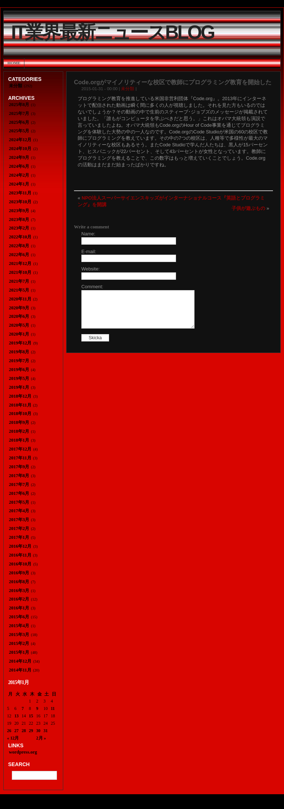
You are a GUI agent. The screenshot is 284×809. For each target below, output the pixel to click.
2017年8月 (19, 475)
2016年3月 (19, 590)
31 (46, 730)
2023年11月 (20, 193)
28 (23, 730)
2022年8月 (19, 245)
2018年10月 (20, 413)
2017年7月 (19, 484)
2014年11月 (20, 670)
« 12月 (13, 738)
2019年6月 (19, 369)
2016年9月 (19, 572)
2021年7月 (19, 281)
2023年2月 (19, 228)
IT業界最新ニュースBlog (112, 32)
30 (38, 730)
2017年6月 (19, 493)
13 (16, 716)
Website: (90, 269)
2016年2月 (19, 599)
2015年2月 (19, 643)
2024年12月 (20, 139)
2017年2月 (19, 528)
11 (53, 708)
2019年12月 (20, 343)
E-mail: (88, 251)
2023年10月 (20, 201)
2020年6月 (19, 316)
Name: (88, 234)
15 (31, 716)
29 (31, 730)
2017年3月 (19, 519)
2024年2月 (19, 175)
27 (16, 730)
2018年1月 (19, 440)
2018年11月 (20, 405)
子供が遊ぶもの (248, 208)
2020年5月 (19, 325)
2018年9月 (19, 422)
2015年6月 (19, 616)
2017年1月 (19, 537)
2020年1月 (19, 334)
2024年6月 (19, 166)
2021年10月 (20, 272)
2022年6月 (19, 254)
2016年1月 (19, 608)
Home (13, 63)
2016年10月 (20, 564)
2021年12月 (20, 263)
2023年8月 (19, 219)
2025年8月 (19, 104)
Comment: (92, 286)
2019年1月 (19, 387)
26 (9, 730)
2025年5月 (19, 130)
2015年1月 (19, 652)
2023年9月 (19, 210)
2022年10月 (20, 236)
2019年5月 (19, 378)
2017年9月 (19, 466)
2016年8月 (19, 581)
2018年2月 (19, 431)
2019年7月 (19, 360)
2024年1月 (19, 184)
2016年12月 (20, 546)
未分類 (127, 88)
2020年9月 (19, 307)
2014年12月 (20, 661)
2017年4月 (19, 510)
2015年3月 (19, 634)
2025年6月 (19, 122)
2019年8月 (19, 351)
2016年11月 (20, 555)
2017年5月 (19, 502)
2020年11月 (20, 299)
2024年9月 (19, 157)
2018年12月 (20, 396)
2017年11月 (20, 457)
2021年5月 (19, 290)
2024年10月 (20, 148)
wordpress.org (23, 752)
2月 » (41, 738)
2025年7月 (19, 113)
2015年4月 (19, 625)
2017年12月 (20, 449)
